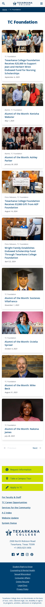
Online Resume (22, 581)
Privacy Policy (22, 589)
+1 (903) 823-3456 (22, 547)
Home (4, 9)
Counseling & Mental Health (22, 570)
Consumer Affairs (22, 578)
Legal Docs (22, 585)
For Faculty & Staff (11, 497)
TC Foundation (10, 56)
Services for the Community (16, 507)
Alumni (7, 110)
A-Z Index (7, 512)
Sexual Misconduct (22, 574)
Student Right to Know (22, 566)
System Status (9, 523)
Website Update (10, 517)
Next (37, 448)
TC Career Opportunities (14, 502)
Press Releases (10, 197)
